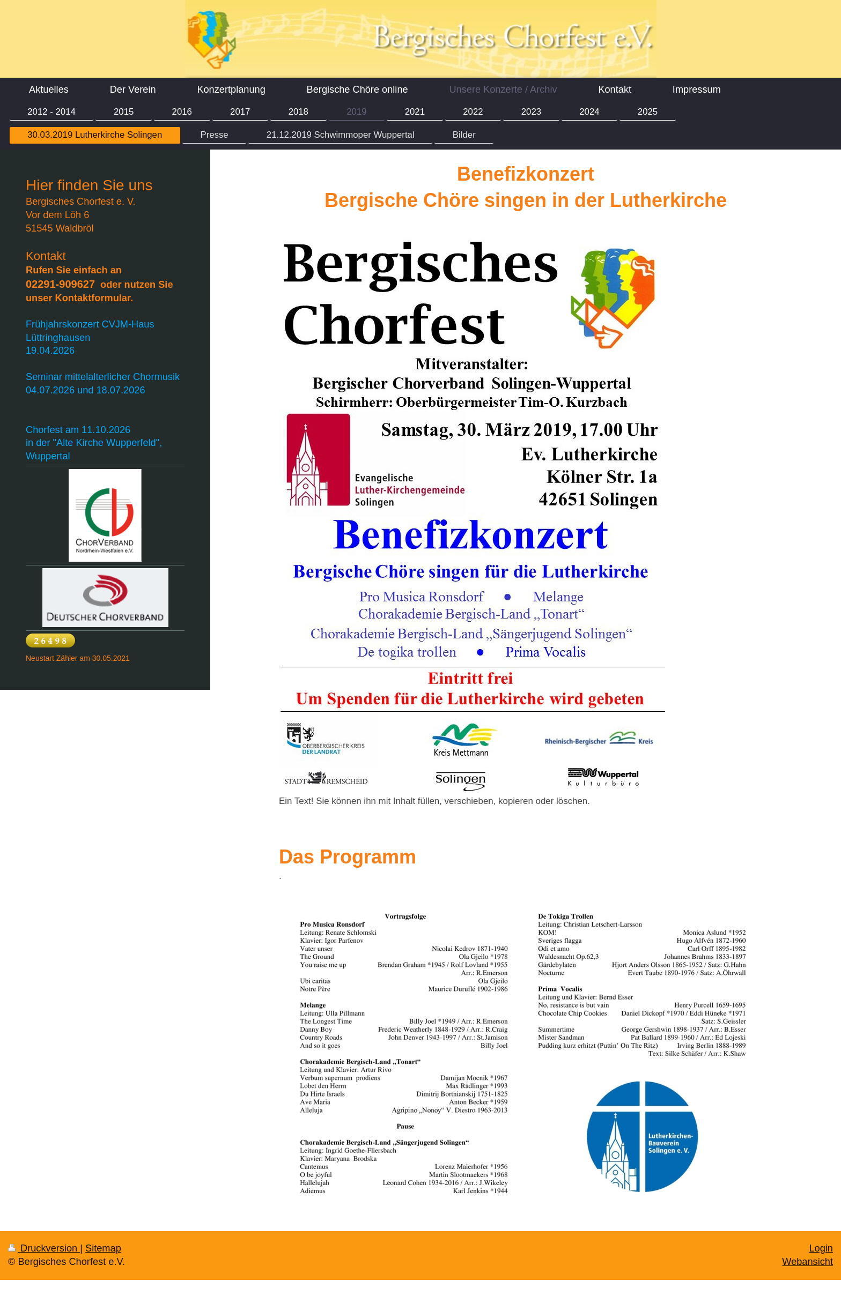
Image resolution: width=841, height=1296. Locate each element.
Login (821, 1248)
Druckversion (44, 1248)
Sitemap (103, 1248)
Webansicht (807, 1261)
